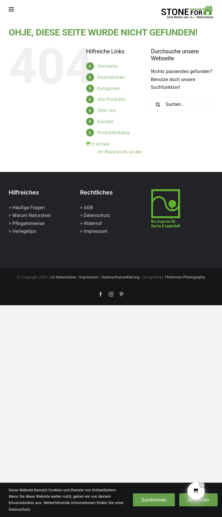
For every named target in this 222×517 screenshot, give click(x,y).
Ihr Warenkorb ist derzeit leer (120, 152)
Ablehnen (198, 500)
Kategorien (108, 88)
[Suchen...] (182, 104)
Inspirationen (111, 77)
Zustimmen (153, 500)
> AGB (86, 207)
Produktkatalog (113, 132)
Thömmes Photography (184, 277)
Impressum (89, 277)
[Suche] (158, 104)
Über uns (106, 110)
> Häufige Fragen (27, 207)
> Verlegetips (22, 231)
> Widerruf (91, 223)
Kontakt (105, 121)
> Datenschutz (95, 215)
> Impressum (94, 231)
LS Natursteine (63, 277)
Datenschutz (19, 509)
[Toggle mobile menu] (12, 9)
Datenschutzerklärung (120, 277)
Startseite (107, 66)
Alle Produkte (111, 99)
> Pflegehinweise (27, 223)
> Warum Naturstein (30, 215)
